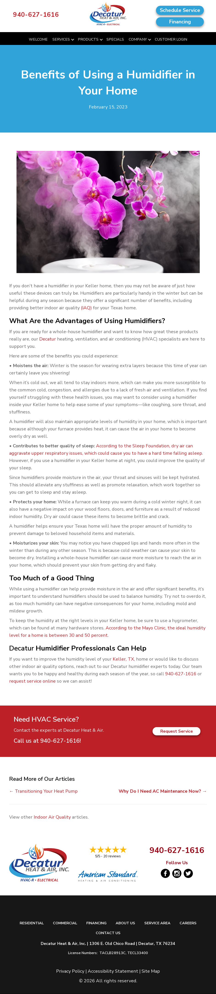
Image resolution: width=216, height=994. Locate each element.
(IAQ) (86, 308)
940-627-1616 (36, 15)
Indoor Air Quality (52, 817)
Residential (32, 923)
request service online (32, 681)
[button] (72, 39)
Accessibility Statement (113, 971)
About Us (125, 923)
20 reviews (112, 856)
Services (61, 39)
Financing (96, 923)
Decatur (47, 339)
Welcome (38, 39)
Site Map (151, 971)
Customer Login (171, 39)
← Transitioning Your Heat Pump (43, 791)
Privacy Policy (70, 971)
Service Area (157, 923)
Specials (115, 39)
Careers (188, 923)
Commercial (65, 923)
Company (138, 39)
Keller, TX (123, 659)
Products (88, 39)
